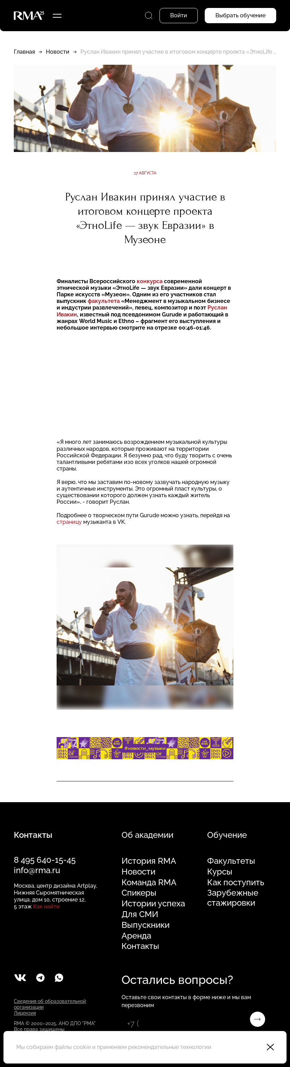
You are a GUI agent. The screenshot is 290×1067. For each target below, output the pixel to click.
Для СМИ (140, 914)
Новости (57, 51)
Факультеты (231, 861)
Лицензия (25, 1013)
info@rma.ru (37, 870)
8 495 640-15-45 (45, 860)
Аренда (136, 936)
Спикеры (139, 893)
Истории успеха (153, 903)
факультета (104, 301)
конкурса (150, 281)
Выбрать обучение (240, 15)
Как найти (46, 906)
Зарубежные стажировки (232, 898)
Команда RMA (149, 882)
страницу (69, 522)
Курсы (219, 872)
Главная (24, 51)
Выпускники (146, 925)
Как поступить (235, 882)
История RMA (149, 861)
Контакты (140, 946)
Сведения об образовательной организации (50, 1004)
